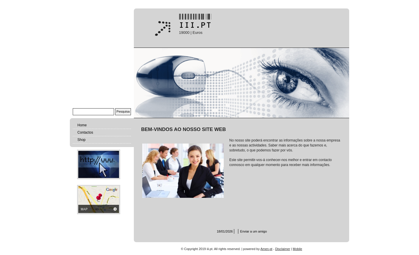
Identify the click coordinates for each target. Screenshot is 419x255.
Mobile (297, 249)
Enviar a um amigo (253, 231)
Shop (81, 140)
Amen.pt (266, 249)
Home (82, 125)
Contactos (85, 132)
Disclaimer (282, 249)
